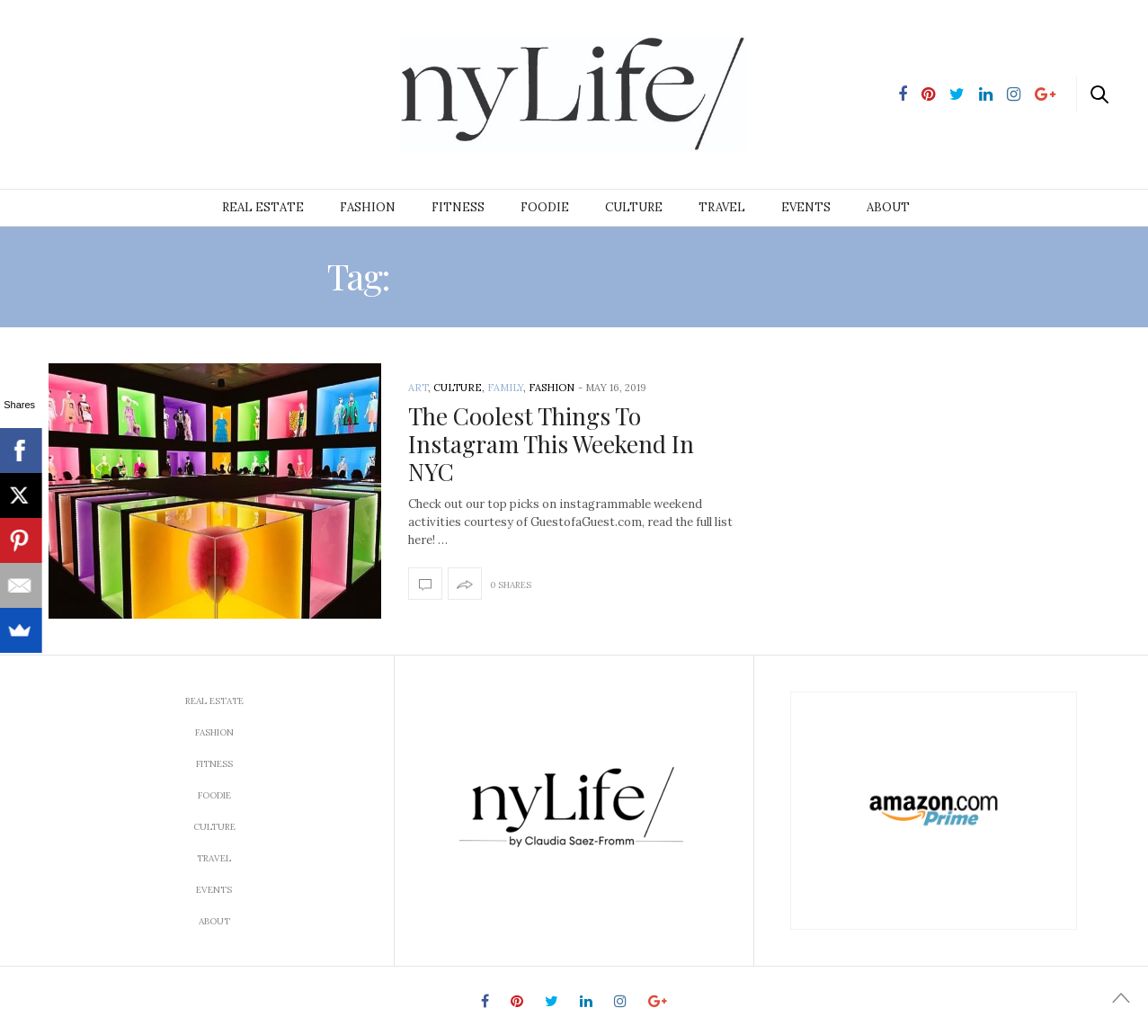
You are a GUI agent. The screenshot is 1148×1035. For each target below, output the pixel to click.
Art (418, 387)
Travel (722, 207)
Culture (634, 207)
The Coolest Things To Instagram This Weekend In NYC (551, 443)
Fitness (458, 207)
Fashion (368, 207)
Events (806, 207)
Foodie (545, 207)
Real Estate (263, 207)
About (888, 207)
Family (505, 387)
